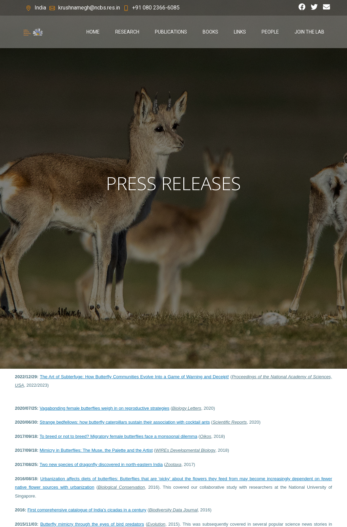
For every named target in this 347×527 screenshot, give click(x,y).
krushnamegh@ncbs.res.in (89, 7)
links (240, 32)
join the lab (309, 32)
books (210, 32)
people (270, 32)
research (127, 32)
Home (93, 32)
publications (171, 32)
